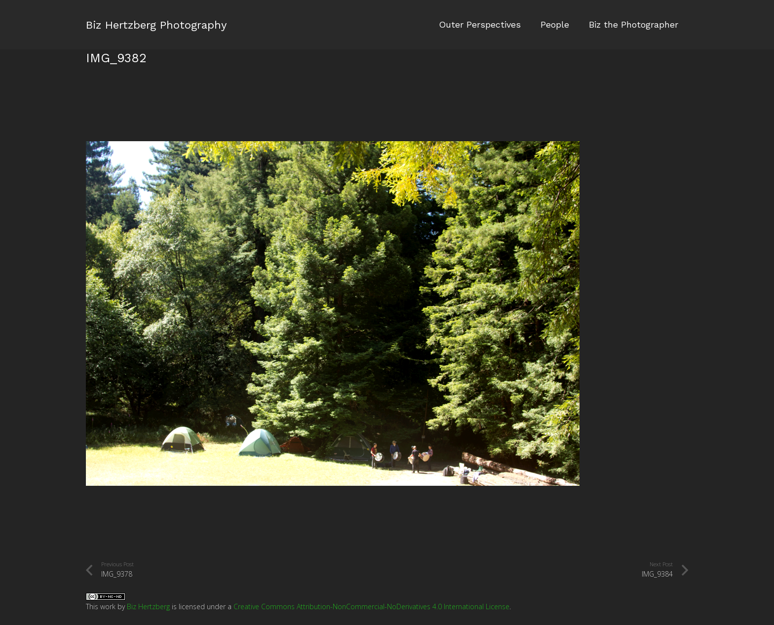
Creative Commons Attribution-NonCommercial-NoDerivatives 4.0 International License (371, 606)
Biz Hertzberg (148, 606)
